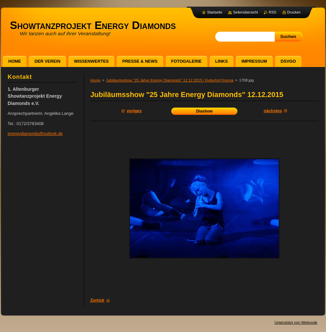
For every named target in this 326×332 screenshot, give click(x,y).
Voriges (134, 110)
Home (95, 80)
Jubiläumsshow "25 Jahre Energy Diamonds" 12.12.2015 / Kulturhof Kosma (169, 80)
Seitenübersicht (245, 12)
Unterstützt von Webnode (295, 322)
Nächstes (273, 110)
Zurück (97, 300)
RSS (272, 12)
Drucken (294, 12)
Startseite (214, 12)
